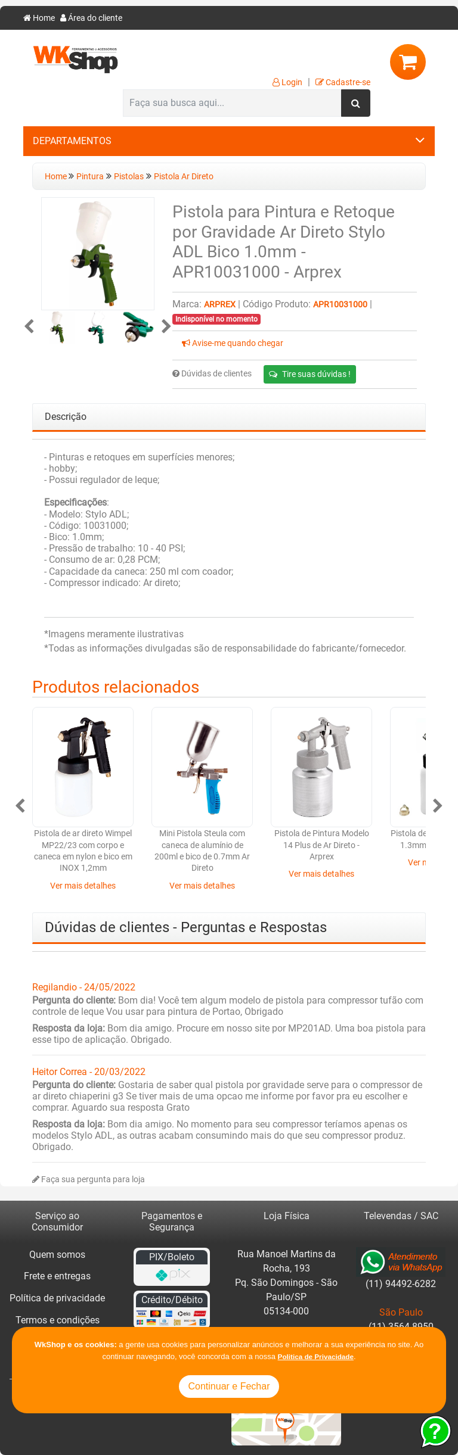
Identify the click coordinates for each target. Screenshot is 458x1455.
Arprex (220, 305)
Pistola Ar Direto (183, 177)
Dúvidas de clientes (212, 374)
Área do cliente (91, 18)
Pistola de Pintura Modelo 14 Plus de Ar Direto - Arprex (321, 845)
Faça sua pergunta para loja (88, 1179)
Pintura (90, 177)
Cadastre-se (342, 82)
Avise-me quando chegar (232, 343)
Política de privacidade (57, 1298)
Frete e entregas (57, 1276)
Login (287, 82)
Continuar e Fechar (229, 1386)
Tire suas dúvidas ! (310, 374)
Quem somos (57, 1254)
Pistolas (129, 177)
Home (39, 18)
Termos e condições (58, 1320)
